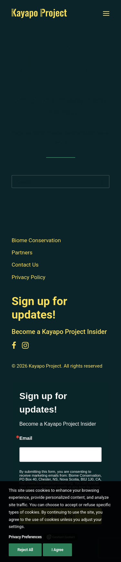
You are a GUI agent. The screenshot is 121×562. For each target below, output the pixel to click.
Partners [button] (22, 252)
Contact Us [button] (25, 264)
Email (25, 438)
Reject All (25, 550)
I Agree (57, 550)
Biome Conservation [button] (36, 240)
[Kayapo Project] (39, 13)
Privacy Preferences (25, 537)
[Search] (60, 181)
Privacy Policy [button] (28, 277)
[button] (106, 13)
